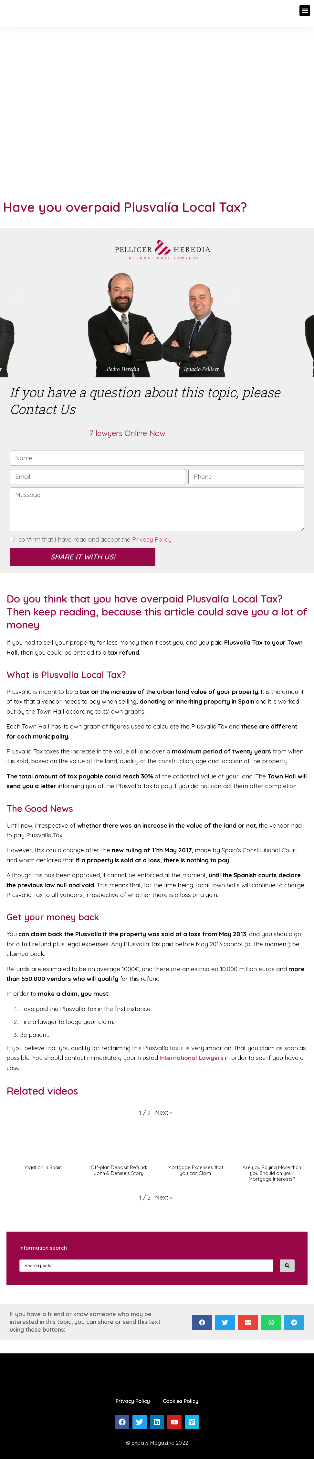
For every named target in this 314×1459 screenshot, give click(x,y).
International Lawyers (192, 1058)
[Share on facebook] (202, 1322)
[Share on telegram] (294, 1322)
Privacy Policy (152, 539)
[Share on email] (248, 1322)
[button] (304, 10)
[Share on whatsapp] (271, 1322)
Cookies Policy (180, 1401)
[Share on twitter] (225, 1322)
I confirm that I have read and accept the (93, 539)
